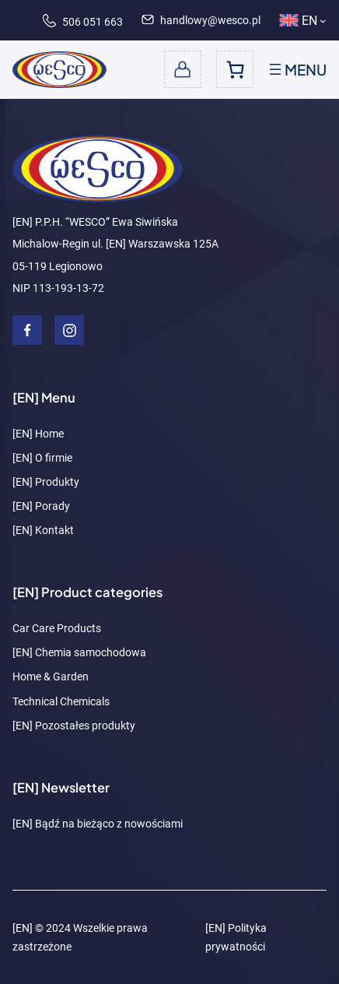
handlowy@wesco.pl (201, 20)
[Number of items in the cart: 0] (235, 69)
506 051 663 (83, 22)
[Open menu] (296, 69)
